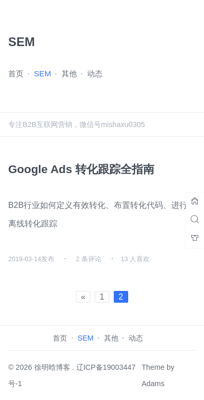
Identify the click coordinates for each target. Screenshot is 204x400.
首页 (16, 73)
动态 (95, 73)
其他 (69, 73)
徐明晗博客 (52, 367)
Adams (153, 384)
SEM (42, 73)
